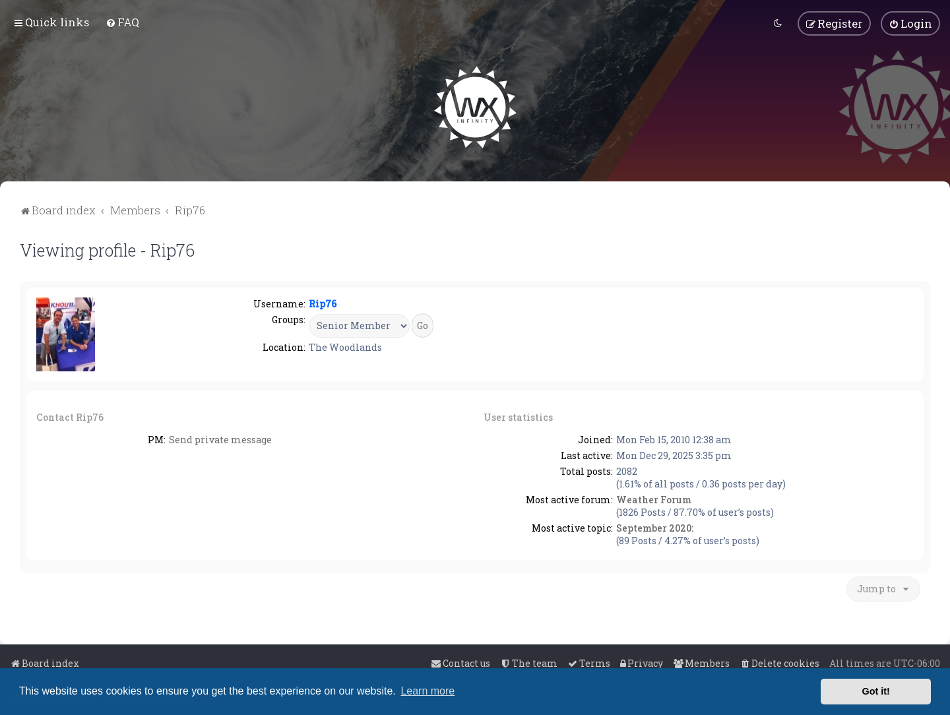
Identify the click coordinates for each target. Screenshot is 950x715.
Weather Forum (653, 499)
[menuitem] (122, 22)
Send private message (220, 439)
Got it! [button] (876, 691)
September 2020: (654, 527)
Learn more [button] (427, 691)
